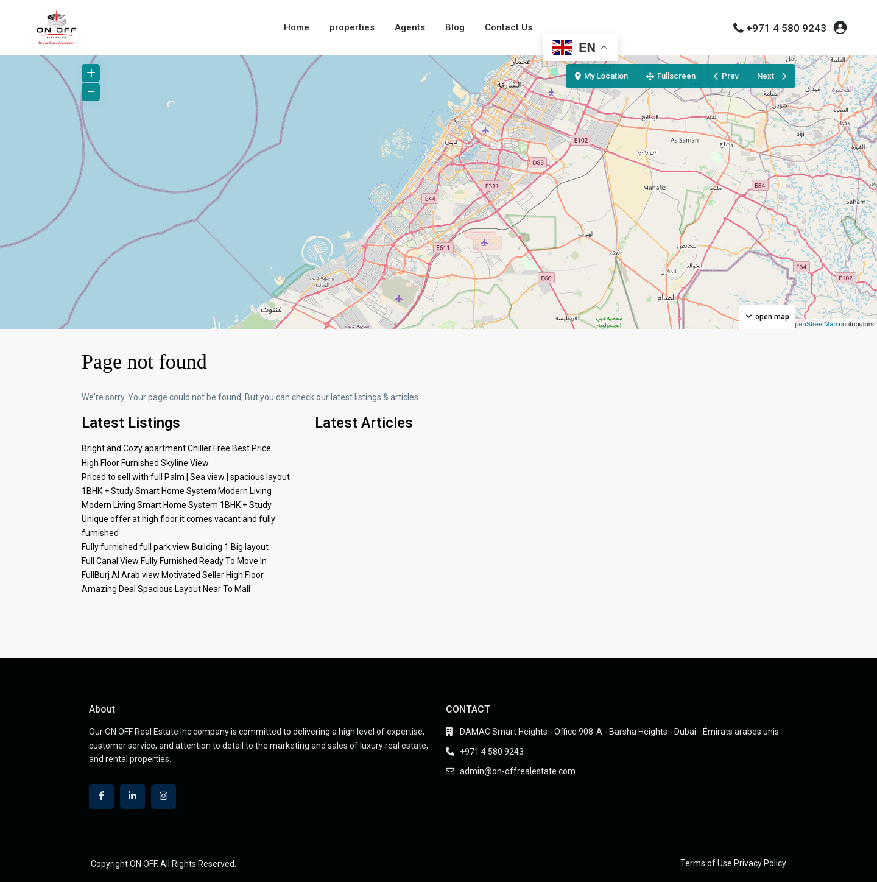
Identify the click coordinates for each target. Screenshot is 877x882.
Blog (455, 27)
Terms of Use (706, 863)
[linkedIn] (132, 796)
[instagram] (163, 796)
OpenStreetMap (813, 324)
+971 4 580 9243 (786, 28)
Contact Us (508, 27)
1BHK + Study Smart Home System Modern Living (177, 491)
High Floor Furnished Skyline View (145, 463)
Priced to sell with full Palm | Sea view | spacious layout (186, 477)
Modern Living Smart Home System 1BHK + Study (177, 505)
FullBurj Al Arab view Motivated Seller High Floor (173, 575)
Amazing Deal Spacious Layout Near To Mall (166, 589)
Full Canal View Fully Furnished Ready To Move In (174, 561)
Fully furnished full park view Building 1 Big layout (175, 547)
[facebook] (101, 796)
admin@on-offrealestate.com (518, 771)
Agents (410, 27)
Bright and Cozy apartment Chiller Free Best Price (176, 448)
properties (352, 27)
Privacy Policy (760, 863)
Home (296, 27)
